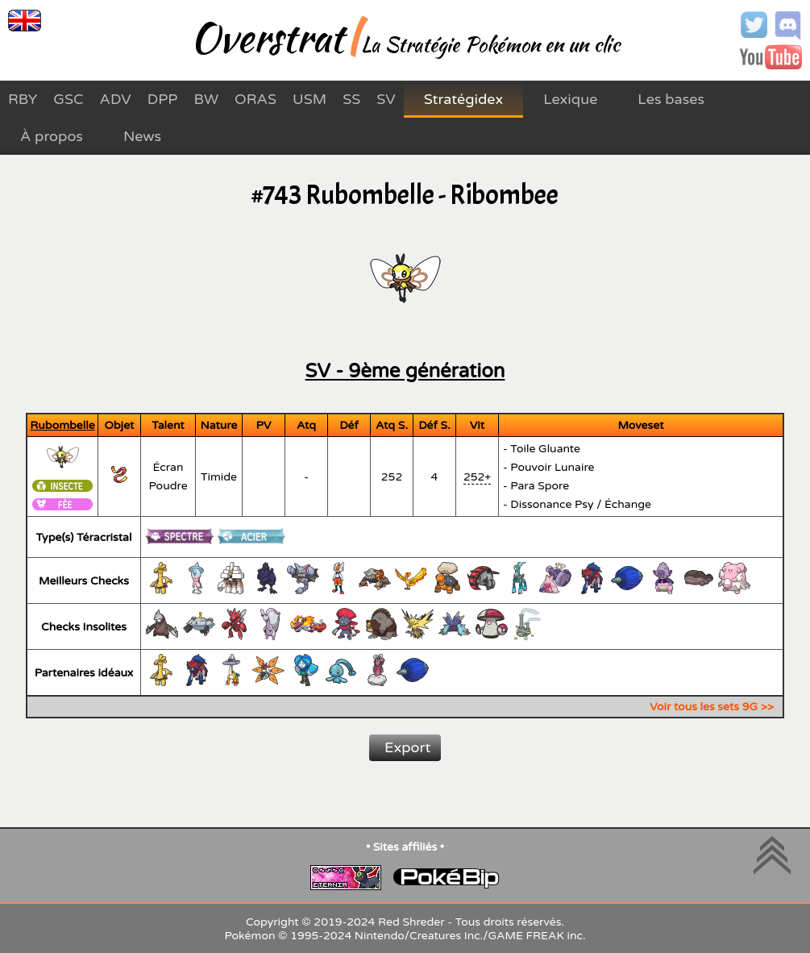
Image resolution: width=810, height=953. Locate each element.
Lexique (570, 99)
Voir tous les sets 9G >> (712, 707)
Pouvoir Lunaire (552, 467)
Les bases (671, 99)
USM (309, 99)
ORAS (255, 99)
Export (407, 747)
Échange (627, 504)
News (142, 136)
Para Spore (539, 486)
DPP (162, 99)
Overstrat (266, 37)
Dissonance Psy (551, 504)
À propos (51, 136)
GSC (68, 99)
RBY (22, 99)
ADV (115, 99)
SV (385, 99)
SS (351, 99)
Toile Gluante (545, 449)
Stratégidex (463, 99)
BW (205, 99)
